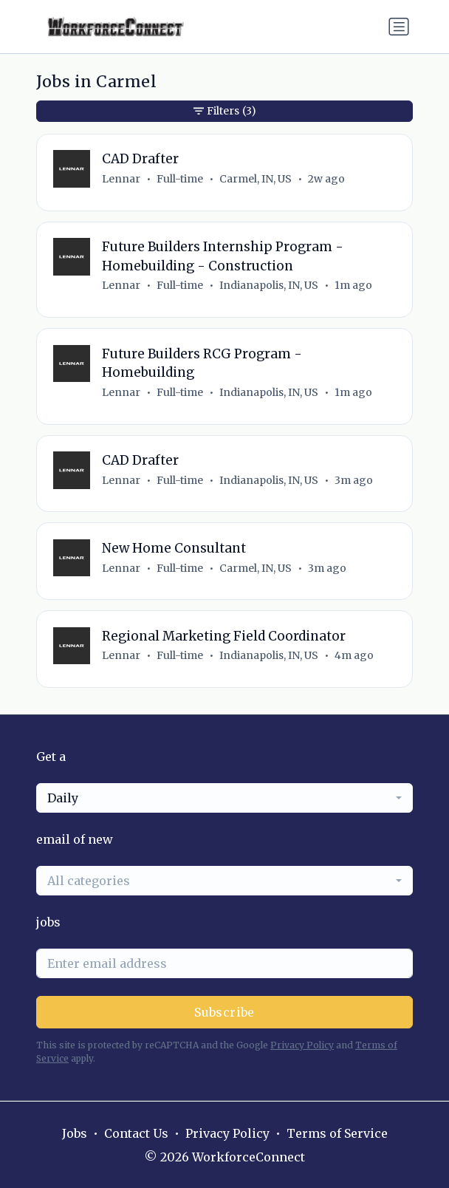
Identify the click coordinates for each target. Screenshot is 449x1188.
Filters (224, 111)
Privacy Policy (302, 1045)
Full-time (180, 178)
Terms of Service (337, 1133)
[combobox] (224, 798)
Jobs (74, 1133)
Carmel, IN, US (255, 178)
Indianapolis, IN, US (268, 285)
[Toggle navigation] (399, 27)
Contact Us (136, 1133)
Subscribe (224, 1012)
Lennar (121, 178)
